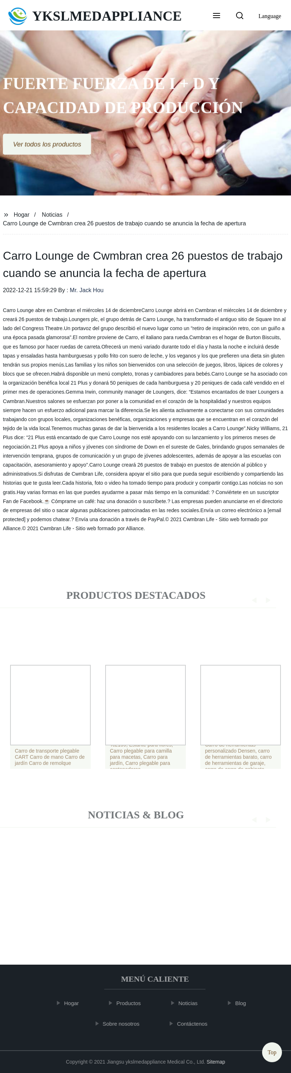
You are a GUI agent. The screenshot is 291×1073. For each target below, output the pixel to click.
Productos (132, 1003)
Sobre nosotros (124, 1024)
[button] (216, 16)
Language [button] (269, 16)
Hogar (22, 215)
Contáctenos (196, 1024)
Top (272, 1051)
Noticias (52, 215)
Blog (244, 1003)
